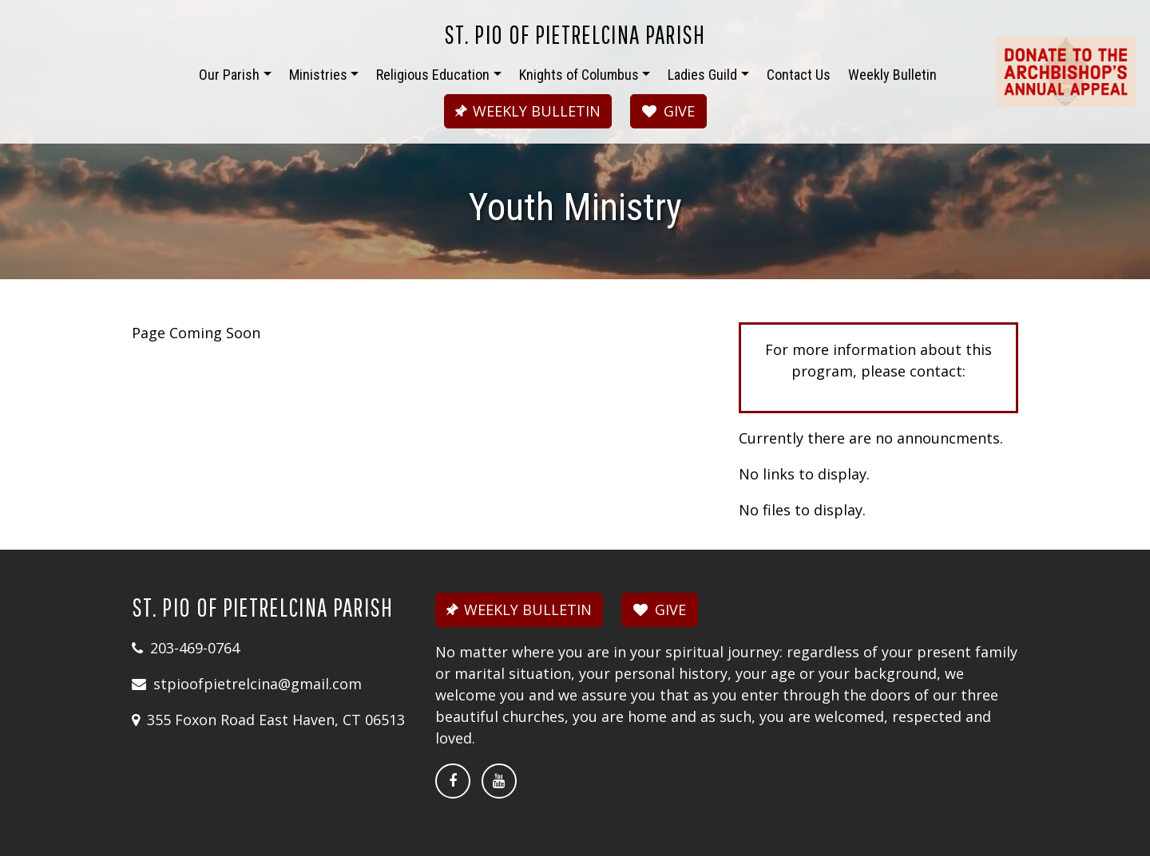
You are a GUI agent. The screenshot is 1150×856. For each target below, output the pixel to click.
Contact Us (799, 74)
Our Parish (229, 74)
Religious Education (433, 74)
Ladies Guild (702, 74)
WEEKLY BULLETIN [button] (525, 110)
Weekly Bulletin (892, 74)
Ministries (318, 74)
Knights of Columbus (579, 74)
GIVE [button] (669, 110)
